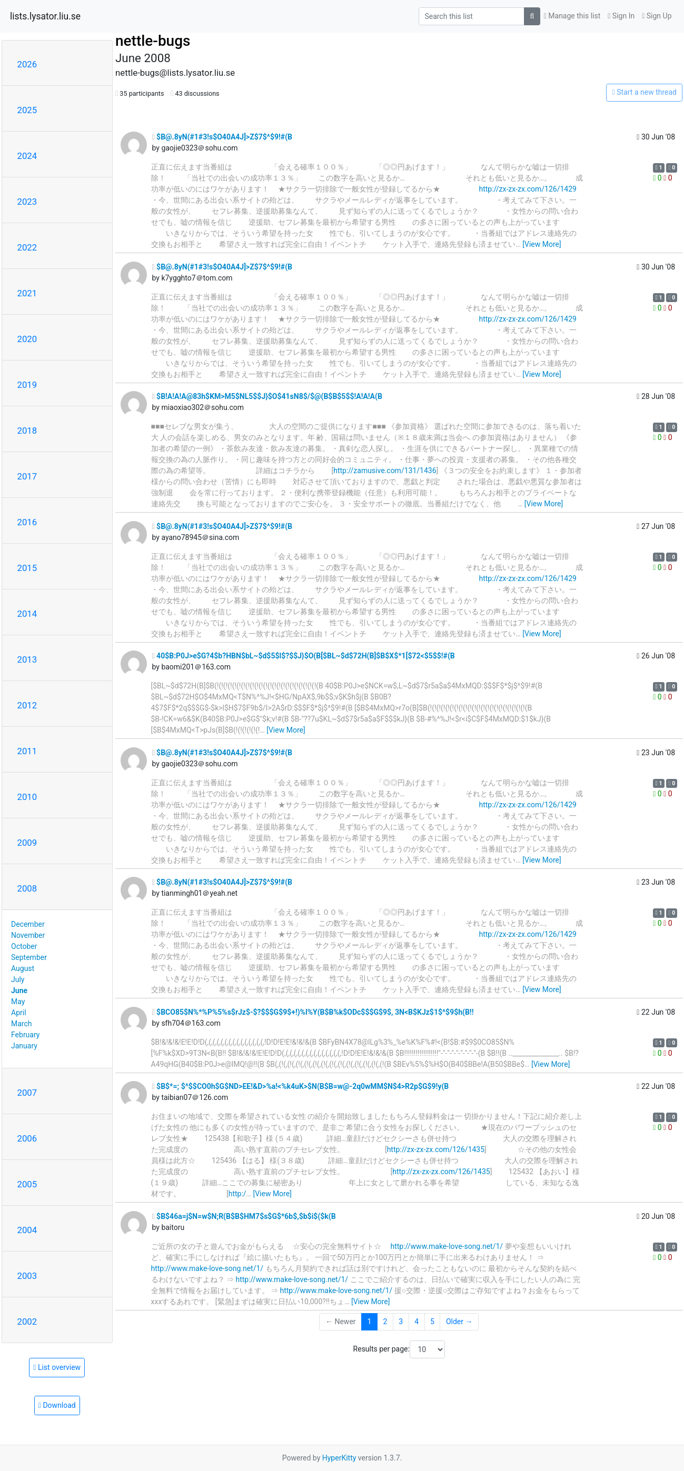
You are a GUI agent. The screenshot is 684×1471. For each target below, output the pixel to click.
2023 (27, 201)
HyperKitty (339, 1458)
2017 (27, 476)
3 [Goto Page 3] (401, 1321)
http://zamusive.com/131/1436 (384, 470)
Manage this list (572, 16)
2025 (27, 110)
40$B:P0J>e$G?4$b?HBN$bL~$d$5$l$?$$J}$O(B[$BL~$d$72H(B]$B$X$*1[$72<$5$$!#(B (303, 656)
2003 (27, 1275)
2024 (27, 156)
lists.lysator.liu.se (45, 16)
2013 (27, 659)
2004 (27, 1230)
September (29, 957)
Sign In (621, 16)
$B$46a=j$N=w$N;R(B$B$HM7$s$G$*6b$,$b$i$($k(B (244, 1216)
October (24, 946)
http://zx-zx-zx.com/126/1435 (435, 1149)
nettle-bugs (152, 40)
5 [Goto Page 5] (432, 1321)
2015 (27, 568)
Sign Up (656, 16)
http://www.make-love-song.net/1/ (446, 1246)
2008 (27, 888)
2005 (27, 1184)
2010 (27, 797)
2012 (27, 705)
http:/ (237, 1193)
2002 (27, 1321)
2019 (27, 384)
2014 (27, 613)
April (18, 1012)
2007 (27, 1092)
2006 (27, 1138)
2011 (27, 751)
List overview (57, 1367)
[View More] (541, 244)
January (24, 1046)
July (17, 979)
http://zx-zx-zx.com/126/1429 (527, 189)
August (22, 968)
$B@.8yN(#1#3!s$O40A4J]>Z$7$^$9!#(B (222, 137)
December (28, 924)
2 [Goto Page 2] (385, 1321)
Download (57, 1405)
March (21, 1023)
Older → (459, 1321)
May (18, 1001)
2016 (27, 522)
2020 (27, 339)
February (25, 1034)
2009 (27, 842)
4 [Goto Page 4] (416, 1321)
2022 (27, 247)
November (28, 935)
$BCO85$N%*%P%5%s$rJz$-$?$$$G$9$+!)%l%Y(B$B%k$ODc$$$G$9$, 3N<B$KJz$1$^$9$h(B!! (313, 1012)
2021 (27, 293)
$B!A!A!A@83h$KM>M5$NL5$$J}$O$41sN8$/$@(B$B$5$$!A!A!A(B (267, 396)
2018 (27, 430)
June (19, 990)
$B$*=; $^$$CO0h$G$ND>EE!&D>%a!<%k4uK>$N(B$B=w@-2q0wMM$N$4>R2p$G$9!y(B (300, 1086)
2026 (27, 64)
